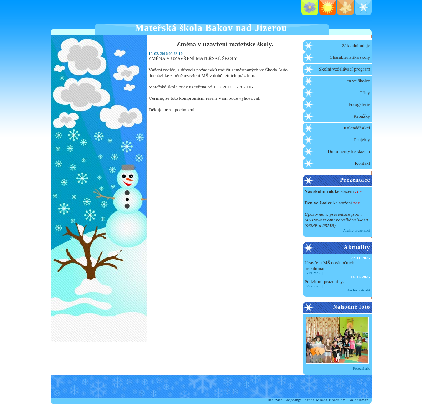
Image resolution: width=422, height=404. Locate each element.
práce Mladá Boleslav (325, 400)
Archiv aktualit (358, 290)
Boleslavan (358, 400)
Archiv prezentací (356, 230)
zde (358, 191)
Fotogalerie (359, 104)
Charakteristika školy (350, 57)
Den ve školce (356, 80)
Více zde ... (313, 273)
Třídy (365, 92)
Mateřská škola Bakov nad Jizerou (211, 27)
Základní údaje (356, 45)
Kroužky (362, 116)
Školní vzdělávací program (344, 69)
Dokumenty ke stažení (348, 151)
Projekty (362, 139)
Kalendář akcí (357, 128)
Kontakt (362, 163)
